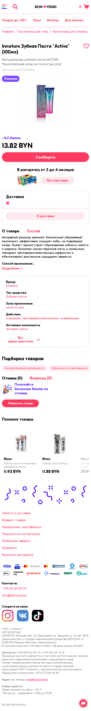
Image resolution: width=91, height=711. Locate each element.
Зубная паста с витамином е (69, 368)
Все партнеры (57, 180)
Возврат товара (14, 520)
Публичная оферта (16, 541)
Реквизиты (9, 548)
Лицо (37, 20)
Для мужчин (74, 20)
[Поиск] (15, 6)
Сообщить (46, 157)
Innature (12, 286)
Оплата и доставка (16, 513)
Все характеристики (24, 339)
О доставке (45, 216)
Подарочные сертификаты (21, 527)
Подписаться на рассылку (21, 534)
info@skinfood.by (14, 595)
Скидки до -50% (14, 20)
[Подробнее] (12, 268)
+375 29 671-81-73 (14, 588)
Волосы (53, 20)
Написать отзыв (20, 403)
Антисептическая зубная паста (24, 368)
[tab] (10, 231)
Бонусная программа (17, 555)
